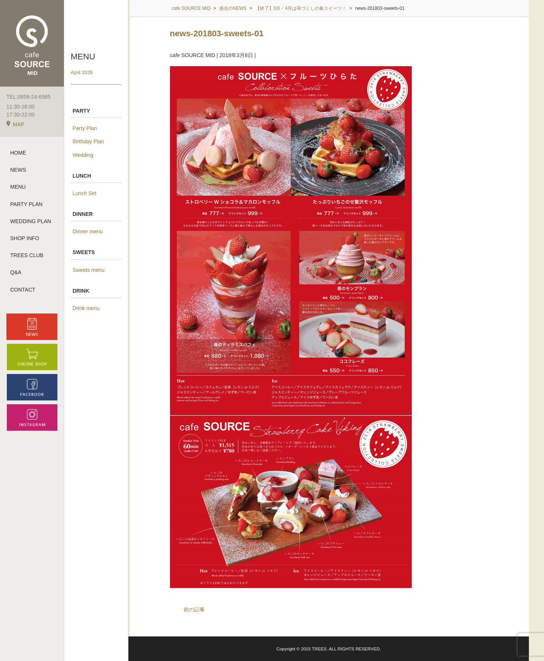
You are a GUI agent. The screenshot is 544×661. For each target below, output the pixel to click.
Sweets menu (89, 270)
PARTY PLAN (26, 204)
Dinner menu (88, 231)
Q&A (16, 272)
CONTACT (23, 290)
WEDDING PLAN (30, 221)
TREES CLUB (26, 255)
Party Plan (85, 128)
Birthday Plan (88, 141)
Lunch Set (84, 193)
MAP (15, 124)
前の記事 (194, 610)
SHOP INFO (24, 238)
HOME (18, 153)
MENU (18, 187)
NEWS (18, 170)
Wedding (83, 155)
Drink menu (86, 308)
